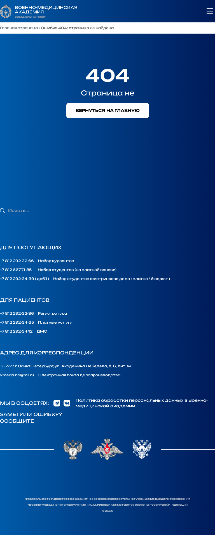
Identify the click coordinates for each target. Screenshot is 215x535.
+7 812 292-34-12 (16, 331)
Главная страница (19, 28)
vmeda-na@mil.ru (17, 375)
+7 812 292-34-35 (17, 322)
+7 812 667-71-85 (16, 270)
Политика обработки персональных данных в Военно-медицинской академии (142, 403)
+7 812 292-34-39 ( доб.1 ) (24, 279)
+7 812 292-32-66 (17, 261)
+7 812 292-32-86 (17, 313)
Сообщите (17, 421)
